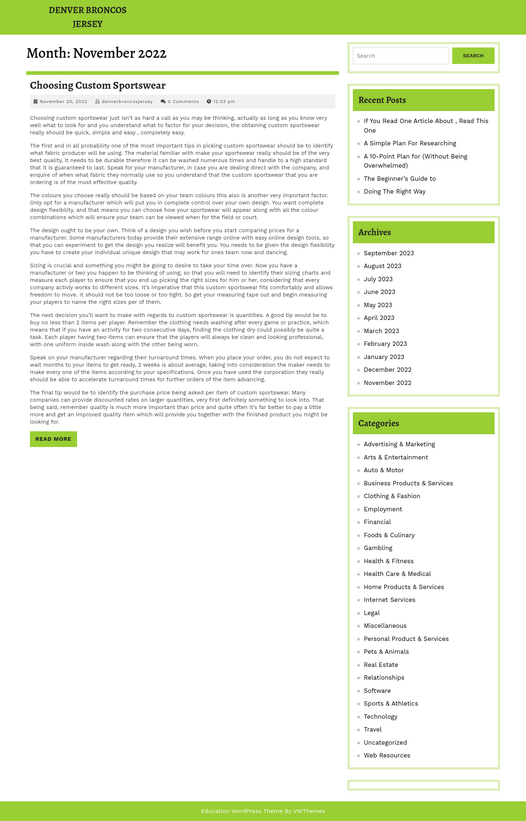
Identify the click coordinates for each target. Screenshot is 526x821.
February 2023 (385, 343)
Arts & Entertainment (396, 457)
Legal (372, 612)
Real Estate (381, 664)
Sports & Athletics (391, 703)
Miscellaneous (385, 625)
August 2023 (382, 266)
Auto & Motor (384, 470)
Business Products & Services (408, 483)
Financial (377, 522)
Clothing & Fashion (392, 496)
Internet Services (390, 599)
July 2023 (378, 279)
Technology (380, 716)
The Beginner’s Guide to (400, 178)
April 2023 (379, 317)
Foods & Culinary (389, 535)
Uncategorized (385, 742)
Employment (383, 509)
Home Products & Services (404, 587)
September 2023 (389, 253)
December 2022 (388, 369)
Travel (373, 729)
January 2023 (384, 356)
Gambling (378, 547)
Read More (56, 441)
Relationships (384, 677)
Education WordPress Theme (242, 810)
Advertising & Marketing (399, 444)
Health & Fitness (389, 561)
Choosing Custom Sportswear (98, 85)
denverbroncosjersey (127, 101)
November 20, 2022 (64, 101)
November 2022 (388, 382)
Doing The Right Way (395, 191)
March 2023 (381, 331)
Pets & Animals (386, 651)
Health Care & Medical (397, 573)
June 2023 (379, 291)
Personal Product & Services (406, 638)
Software (377, 690)
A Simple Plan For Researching (410, 143)
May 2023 (378, 305)
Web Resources (387, 755)
